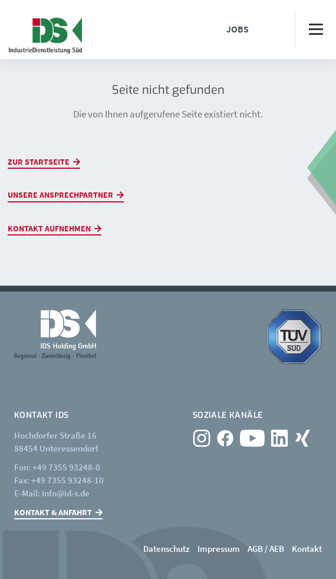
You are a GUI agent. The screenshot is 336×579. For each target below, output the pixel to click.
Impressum (218, 548)
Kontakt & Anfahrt (53, 512)
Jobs (237, 29)
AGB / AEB (266, 548)
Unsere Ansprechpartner (60, 194)
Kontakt (307, 548)
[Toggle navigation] (315, 29)
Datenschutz (166, 548)
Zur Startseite (39, 161)
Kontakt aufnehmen (49, 228)
